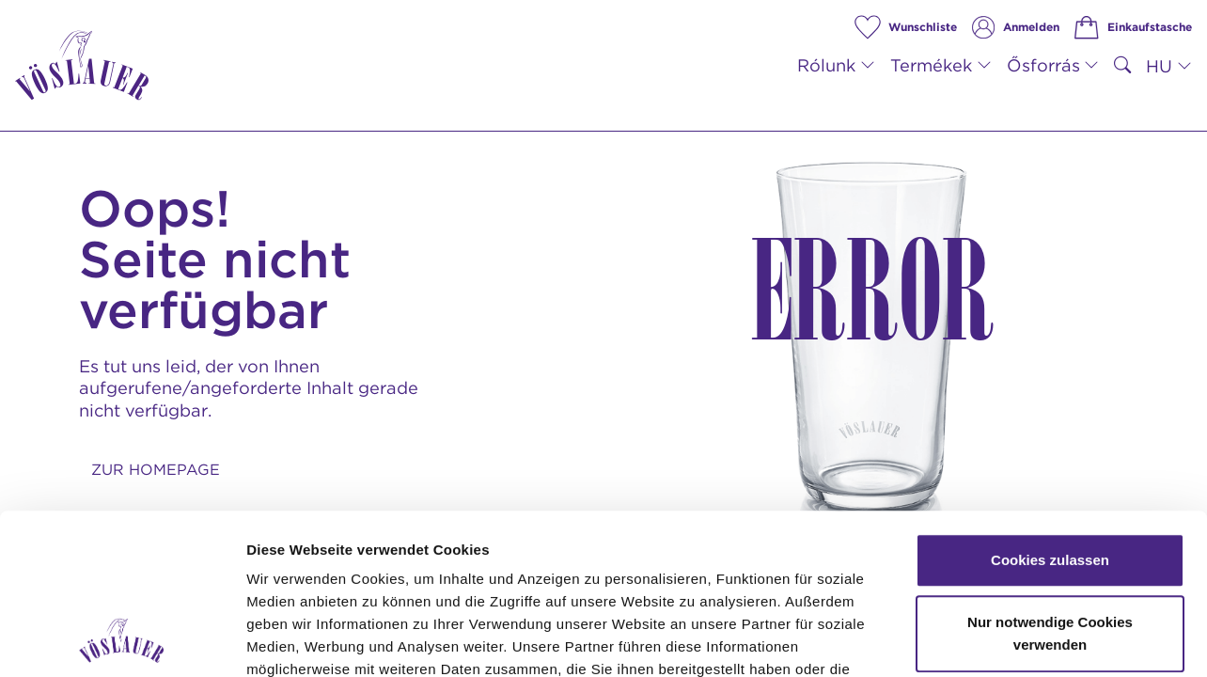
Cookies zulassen (1050, 409)
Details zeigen (999, 640)
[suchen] (1122, 66)
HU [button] (1159, 65)
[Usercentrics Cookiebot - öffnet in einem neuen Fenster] (121, 640)
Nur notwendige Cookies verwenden (1050, 483)
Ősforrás (1043, 65)
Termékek (931, 65)
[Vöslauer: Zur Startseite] (82, 65)
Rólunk (826, 65)
